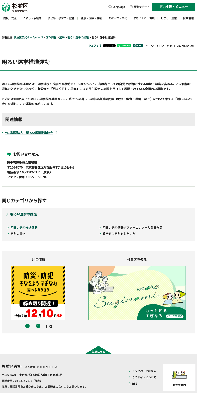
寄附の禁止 (17, 224)
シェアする (95, 35)
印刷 (139, 36)
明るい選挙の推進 (78, 28)
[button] (116, 6)
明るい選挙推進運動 (23, 218)
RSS (134, 374)
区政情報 (51, 28)
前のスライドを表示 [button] (27, 316)
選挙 (62, 28)
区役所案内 (179, 375)
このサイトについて (144, 368)
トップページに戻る (144, 361)
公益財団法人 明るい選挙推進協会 (31, 123)
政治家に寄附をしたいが (118, 224)
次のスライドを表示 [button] (38, 316)
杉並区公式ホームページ (28, 28)
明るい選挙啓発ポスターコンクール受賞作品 (132, 218)
